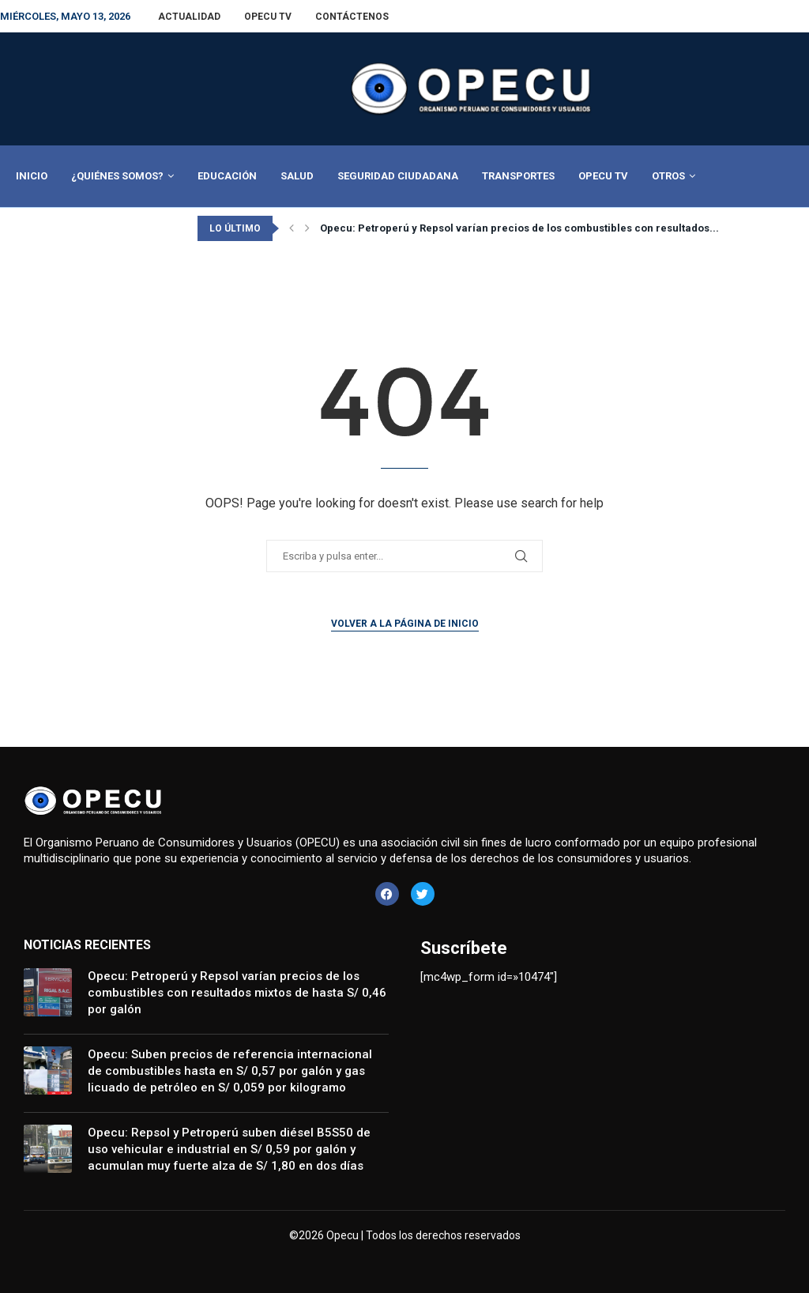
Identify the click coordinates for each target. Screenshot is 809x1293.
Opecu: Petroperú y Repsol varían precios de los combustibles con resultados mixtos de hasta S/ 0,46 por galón (237, 992)
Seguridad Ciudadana (397, 176)
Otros (668, 176)
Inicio (31, 176)
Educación (227, 176)
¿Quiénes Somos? (117, 176)
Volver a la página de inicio (405, 623)
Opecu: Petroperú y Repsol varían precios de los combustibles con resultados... (519, 228)
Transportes (518, 176)
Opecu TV (268, 16)
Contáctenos (352, 16)
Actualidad (189, 16)
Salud (297, 176)
